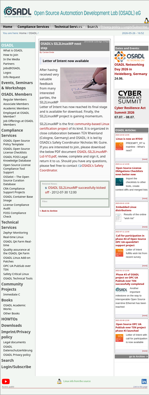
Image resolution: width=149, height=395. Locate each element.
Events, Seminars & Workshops (17, 85)
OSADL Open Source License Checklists (16, 150)
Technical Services (10, 225)
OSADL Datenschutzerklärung (17, 348)
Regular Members (15, 99)
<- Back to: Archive (48, 210)
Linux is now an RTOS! (129, 138)
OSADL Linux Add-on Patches (16, 259)
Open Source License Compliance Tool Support (17, 168)
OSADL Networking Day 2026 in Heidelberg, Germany (131, 67)
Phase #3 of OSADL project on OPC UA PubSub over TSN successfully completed (130, 279)
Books (7, 300)
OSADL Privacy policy (17, 355)
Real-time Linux (13, 237)
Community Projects (12, 286)
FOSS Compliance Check (14, 214)
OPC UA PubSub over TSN (17, 267)
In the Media (11, 59)
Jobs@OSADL (11, 68)
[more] (144, 159)
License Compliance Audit (16, 206)
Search (7, 360)
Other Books (11, 313)
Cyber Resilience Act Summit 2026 (130, 108)
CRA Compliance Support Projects (14, 190)
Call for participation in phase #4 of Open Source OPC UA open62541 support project (131, 240)
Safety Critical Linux (16, 274)
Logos (7, 72)
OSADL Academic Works (14, 307)
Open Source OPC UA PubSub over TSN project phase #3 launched (131, 327)
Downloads (11, 325)
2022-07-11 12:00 (122, 232)
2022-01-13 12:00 (122, 271)
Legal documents (14, 342)
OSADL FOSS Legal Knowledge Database (17, 158)
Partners (9, 64)
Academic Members (16, 108)
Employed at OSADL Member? (16, 114)
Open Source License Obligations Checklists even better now (129, 171)
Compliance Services (12, 133)
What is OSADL (13, 50)
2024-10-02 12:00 (122, 135)
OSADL (33, 33)
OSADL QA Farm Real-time (17, 243)
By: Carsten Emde (47, 52)
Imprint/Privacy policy (104, 27)
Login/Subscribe (135, 27)
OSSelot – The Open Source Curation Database (16, 180)
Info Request (11, 77)
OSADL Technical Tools (18, 278)
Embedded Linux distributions (126, 208)
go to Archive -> (138, 356)
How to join (10, 55)
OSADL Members (16, 94)
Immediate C (11, 294)
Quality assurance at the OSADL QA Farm (16, 251)
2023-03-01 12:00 (122, 203)
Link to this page (140, 386)
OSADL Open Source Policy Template (16, 142)
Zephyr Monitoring (15, 232)
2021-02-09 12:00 (122, 320)
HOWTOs (9, 319)
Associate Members (16, 104)
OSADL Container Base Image (18, 198)
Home (80, 27)
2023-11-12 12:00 (122, 164)
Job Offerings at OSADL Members (18, 122)
